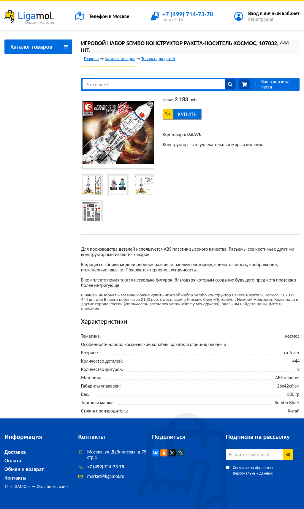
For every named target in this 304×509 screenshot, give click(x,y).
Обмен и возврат (24, 469)
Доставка (15, 452)
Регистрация (260, 19)
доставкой (173, 299)
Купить (187, 114)
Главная (91, 58)
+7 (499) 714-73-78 (105, 467)
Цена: (168, 99)
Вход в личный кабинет (274, 13)
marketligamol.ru (105, 476)
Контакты (15, 478)
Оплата (12, 460)
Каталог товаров (120, 58)
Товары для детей (158, 58)
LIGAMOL (20, 486)
